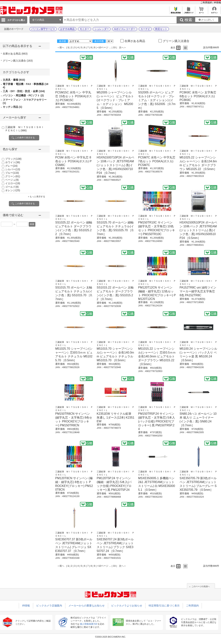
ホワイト (12, 162)
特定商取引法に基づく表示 (164, 605)
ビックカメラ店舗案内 (49, 605)
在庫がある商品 (15, 53)
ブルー (12, 172)
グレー (11, 165)
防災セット (161, 29)
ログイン (214, 12)
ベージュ (12, 179)
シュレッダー (101, 29)
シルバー (12, 169)
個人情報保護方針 (89, 624)
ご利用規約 (206, 2)
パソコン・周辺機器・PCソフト (23, 95)
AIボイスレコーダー (124, 29)
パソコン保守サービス (43, 29)
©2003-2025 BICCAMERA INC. (110, 637)
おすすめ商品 (67, 29)
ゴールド (12, 186)
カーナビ (145, 29)
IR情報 (217, 2)
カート (201, 12)
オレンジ (12, 190)
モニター (84, 29)
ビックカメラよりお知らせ (126, 605)
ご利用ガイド (188, 12)
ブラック (13, 158)
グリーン (12, 176)
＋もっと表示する (36, 196)
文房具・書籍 (14, 79)
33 (114, 47)
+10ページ (102, 47)
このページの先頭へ (201, 586)
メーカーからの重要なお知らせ (87, 605)
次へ (121, 47)
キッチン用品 (12, 106)
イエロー (12, 183)
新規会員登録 (176, 12)
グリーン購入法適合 (18, 60)
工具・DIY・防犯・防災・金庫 (24, 91)
